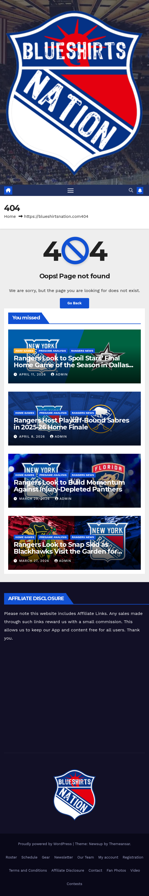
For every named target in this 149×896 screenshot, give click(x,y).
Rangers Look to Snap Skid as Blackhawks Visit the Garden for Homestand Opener (65, 551)
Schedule (29, 857)
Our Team (85, 857)
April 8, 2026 (32, 436)
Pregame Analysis (52, 350)
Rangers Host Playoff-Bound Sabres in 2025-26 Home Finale (71, 423)
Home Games (24, 412)
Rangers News (82, 350)
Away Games (24, 350)
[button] (131, 190)
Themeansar (119, 844)
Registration (133, 857)
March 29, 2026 (35, 499)
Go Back (75, 303)
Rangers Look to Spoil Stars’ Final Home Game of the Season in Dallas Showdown (71, 365)
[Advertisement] (76, 698)
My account (108, 857)
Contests (74, 884)
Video (135, 870)
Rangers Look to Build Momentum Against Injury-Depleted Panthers (69, 485)
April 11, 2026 (33, 374)
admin (59, 374)
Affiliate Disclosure (67, 870)
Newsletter (63, 857)
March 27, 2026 (35, 561)
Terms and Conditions (28, 870)
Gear (46, 857)
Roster (11, 857)
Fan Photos (116, 870)
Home (10, 216)
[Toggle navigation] (71, 190)
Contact (95, 870)
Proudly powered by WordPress (45, 844)
